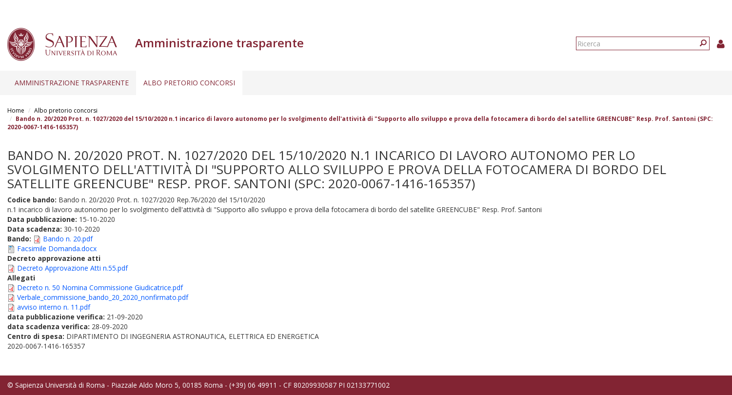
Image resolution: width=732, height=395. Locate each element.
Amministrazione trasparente (72, 82)
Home (15, 110)
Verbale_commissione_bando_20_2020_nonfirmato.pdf (102, 297)
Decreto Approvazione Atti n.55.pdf (72, 268)
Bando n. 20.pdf (68, 238)
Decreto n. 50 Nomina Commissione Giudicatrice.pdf (100, 287)
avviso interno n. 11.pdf (53, 307)
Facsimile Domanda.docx (57, 248)
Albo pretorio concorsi (189, 82)
